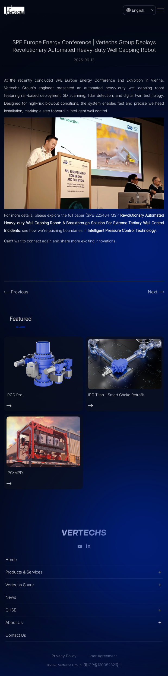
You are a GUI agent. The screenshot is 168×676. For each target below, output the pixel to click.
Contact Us (15, 635)
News (10, 597)
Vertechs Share (19, 584)
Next (152, 291)
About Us (14, 622)
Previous (19, 291)
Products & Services (24, 572)
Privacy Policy (64, 655)
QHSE (10, 610)
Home (11, 559)
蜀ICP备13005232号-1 (103, 664)
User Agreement (102, 655)
